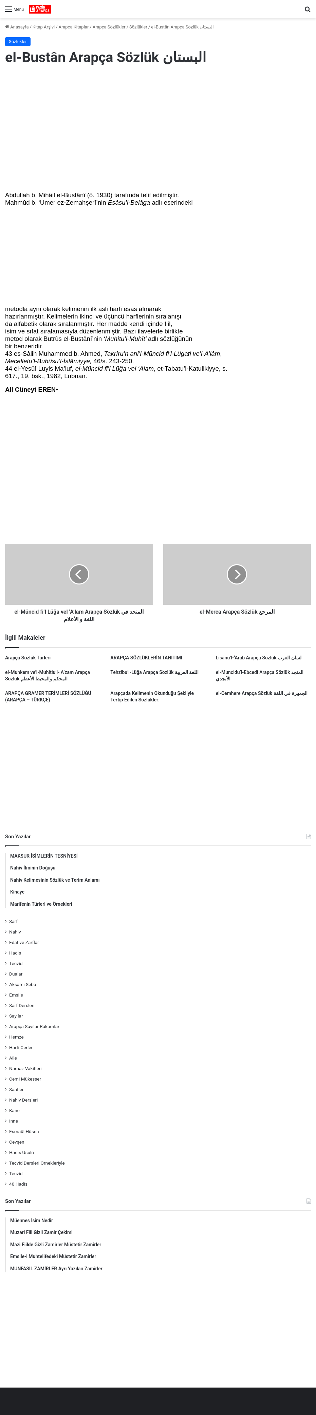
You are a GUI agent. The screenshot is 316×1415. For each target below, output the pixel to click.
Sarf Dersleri (22, 1005)
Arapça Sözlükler (109, 26)
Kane (14, 1110)
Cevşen (16, 1142)
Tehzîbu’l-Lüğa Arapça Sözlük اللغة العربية (154, 672)
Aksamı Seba (22, 984)
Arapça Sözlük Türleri (28, 657)
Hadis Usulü (21, 1152)
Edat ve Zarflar (24, 942)
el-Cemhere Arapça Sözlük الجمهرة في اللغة (262, 693)
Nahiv (15, 932)
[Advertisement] (158, 126)
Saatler (16, 1089)
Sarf (13, 921)
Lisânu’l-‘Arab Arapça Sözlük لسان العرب (258, 657)
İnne (13, 1121)
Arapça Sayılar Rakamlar (34, 1026)
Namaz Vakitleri (25, 1068)
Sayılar (16, 1016)
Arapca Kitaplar (74, 26)
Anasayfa (17, 26)
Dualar (15, 974)
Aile (13, 1058)
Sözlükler (138, 26)
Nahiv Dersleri (23, 1100)
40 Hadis (18, 1184)
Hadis (15, 953)
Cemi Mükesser (25, 1079)
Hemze (16, 1037)
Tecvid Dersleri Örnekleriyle (37, 1163)
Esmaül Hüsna (24, 1131)
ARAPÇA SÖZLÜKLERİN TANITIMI (146, 657)
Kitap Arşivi (44, 26)
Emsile (16, 995)
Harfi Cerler (21, 1047)
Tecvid (15, 963)
